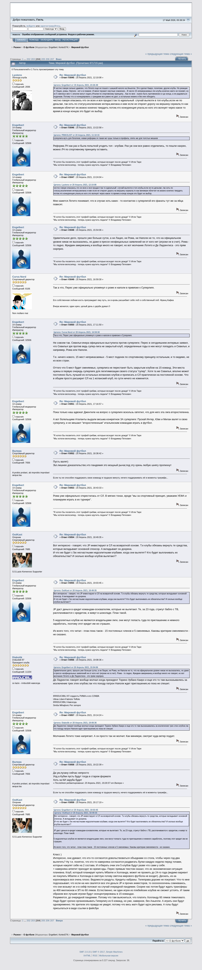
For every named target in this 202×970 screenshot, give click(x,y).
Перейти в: (158, 941)
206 (48, 59)
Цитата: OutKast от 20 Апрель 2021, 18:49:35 (75, 590)
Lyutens (17, 75)
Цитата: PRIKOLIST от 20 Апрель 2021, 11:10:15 (76, 135)
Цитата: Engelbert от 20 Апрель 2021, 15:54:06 (76, 667)
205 (43, 59)
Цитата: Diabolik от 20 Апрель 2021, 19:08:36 (75, 723)
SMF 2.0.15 (85, 952)
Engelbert (53, 47)
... (25, 59)
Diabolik (17, 657)
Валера (17, 450)
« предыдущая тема (157, 53)
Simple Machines (114, 952)
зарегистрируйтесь (50, 26)
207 (52, 59)
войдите (30, 26)
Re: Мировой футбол (72, 75)
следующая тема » (181, 53)
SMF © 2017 (99, 952)
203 (33, 59)
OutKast (17, 534)
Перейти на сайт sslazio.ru (167, 14)
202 (28, 59)
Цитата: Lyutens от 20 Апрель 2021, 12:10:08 (75, 185)
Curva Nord (19, 276)
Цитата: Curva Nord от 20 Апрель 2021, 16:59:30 (77, 332)
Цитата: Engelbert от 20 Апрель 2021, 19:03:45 (76, 810)
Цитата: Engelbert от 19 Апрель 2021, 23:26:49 (76, 85)
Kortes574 (63, 47)
